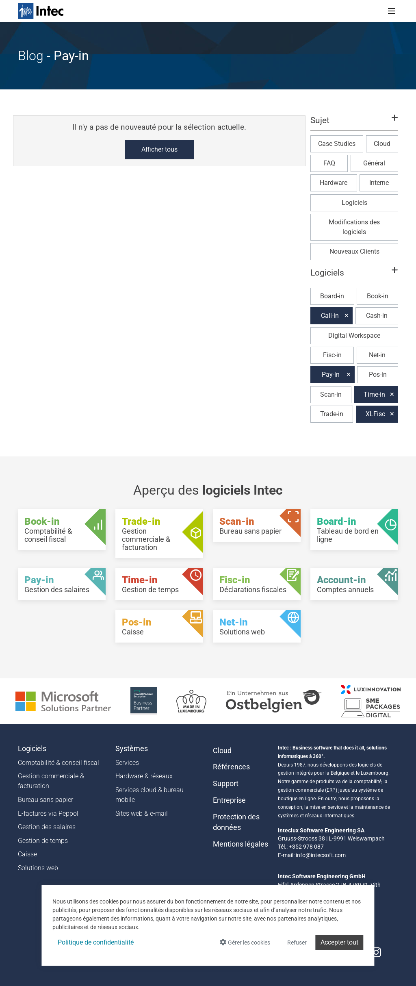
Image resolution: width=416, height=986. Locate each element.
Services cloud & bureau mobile (149, 795)
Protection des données (236, 822)
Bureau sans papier (45, 800)
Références (231, 767)
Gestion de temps (43, 841)
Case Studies (336, 144)
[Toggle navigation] (391, 10)
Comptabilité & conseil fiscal (58, 763)
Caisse (27, 854)
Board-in (332, 296)
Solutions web (38, 868)
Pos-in (378, 374)
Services (127, 763)
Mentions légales (240, 844)
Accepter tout (339, 942)
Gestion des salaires (47, 827)
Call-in (330, 315)
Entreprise (229, 800)
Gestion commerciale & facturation (51, 781)
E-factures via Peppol (48, 813)
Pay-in (331, 374)
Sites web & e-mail (141, 813)
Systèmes (131, 749)
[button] (354, 124)
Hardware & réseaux (144, 776)
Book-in (377, 296)
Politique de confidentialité (96, 942)
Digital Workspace (354, 335)
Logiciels (354, 202)
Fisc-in (332, 355)
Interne (379, 183)
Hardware (333, 183)
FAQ (329, 163)
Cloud (382, 144)
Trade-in (331, 414)
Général (374, 163)
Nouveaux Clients (354, 251)
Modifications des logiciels (354, 227)
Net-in (377, 355)
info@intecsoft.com (321, 855)
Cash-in (377, 315)
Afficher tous (159, 149)
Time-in (374, 394)
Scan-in (331, 394)
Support (225, 784)
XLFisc (375, 414)
